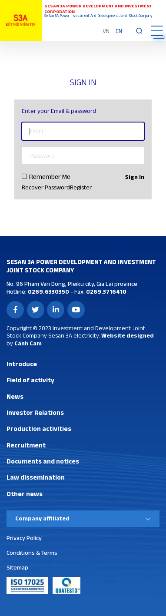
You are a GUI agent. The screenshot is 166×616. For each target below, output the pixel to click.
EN (119, 30)
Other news (25, 493)
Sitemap (17, 567)
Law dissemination (36, 477)
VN (106, 30)
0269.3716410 (105, 291)
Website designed (127, 335)
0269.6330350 (48, 291)
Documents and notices (43, 461)
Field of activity (30, 380)
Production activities (39, 428)
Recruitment (26, 445)
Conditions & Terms (32, 552)
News (15, 396)
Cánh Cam (28, 343)
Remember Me (49, 176)
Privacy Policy (24, 537)
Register (81, 187)
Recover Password (46, 187)
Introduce (22, 364)
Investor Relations (35, 412)
